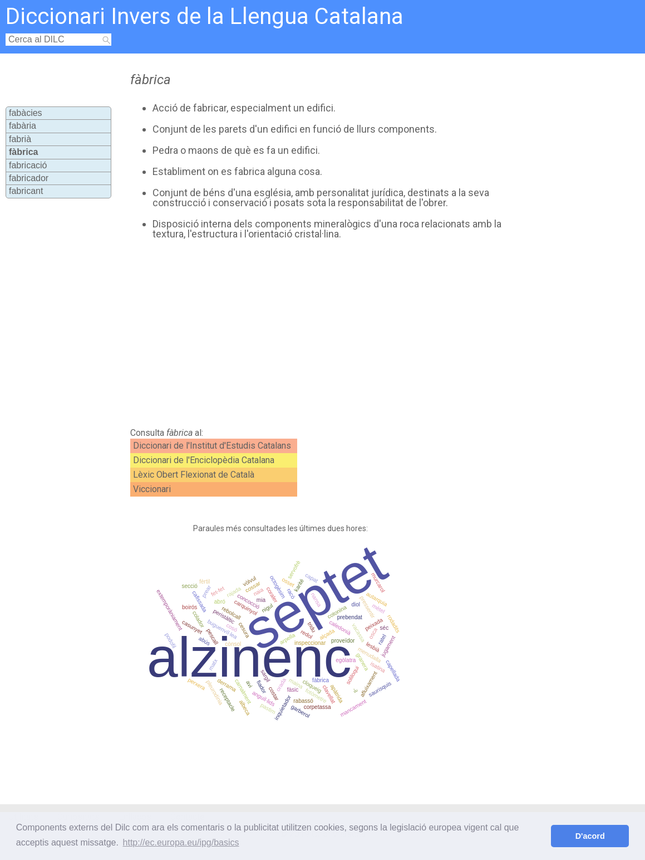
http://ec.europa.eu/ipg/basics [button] (181, 842)
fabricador (28, 178)
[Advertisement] (316, 334)
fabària (22, 125)
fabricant (26, 191)
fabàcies (25, 113)
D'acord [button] (590, 836)
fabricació (28, 165)
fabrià (20, 139)
